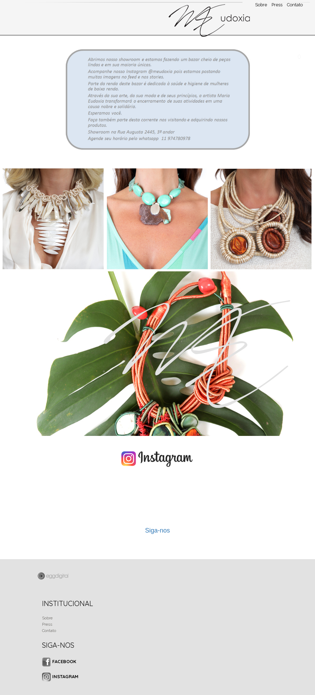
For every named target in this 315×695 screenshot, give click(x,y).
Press (47, 624)
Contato (49, 630)
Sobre (47, 618)
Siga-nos (157, 530)
